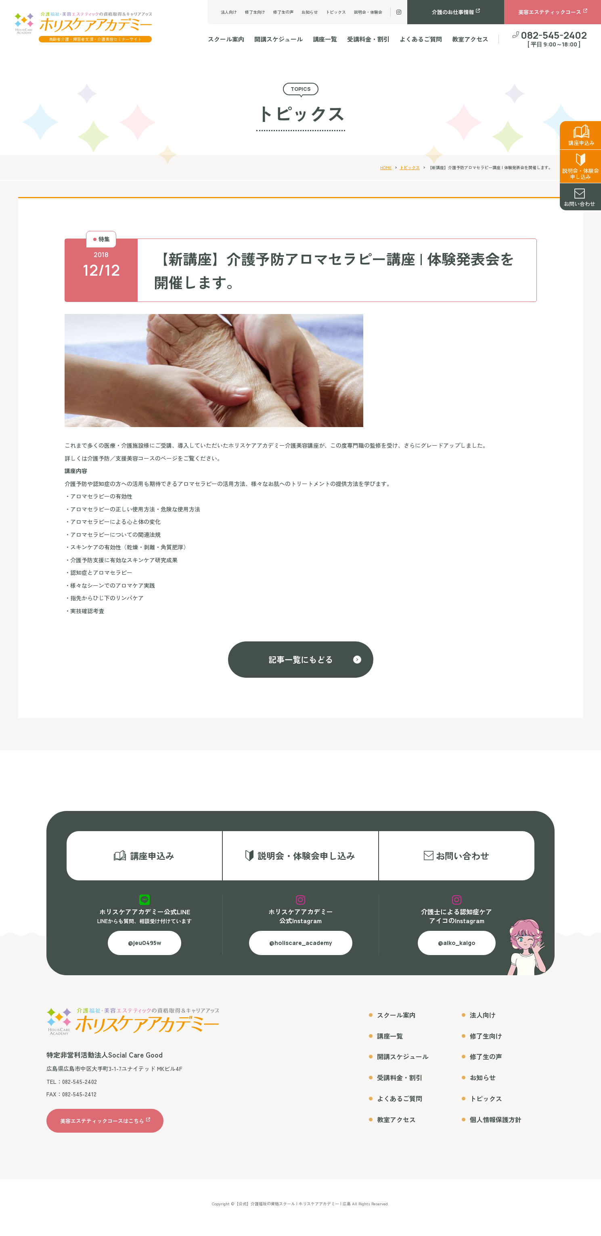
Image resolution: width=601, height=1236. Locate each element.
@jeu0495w (144, 950)
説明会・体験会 (368, 12)
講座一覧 (325, 39)
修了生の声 (283, 12)
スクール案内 (226, 39)
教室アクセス (470, 39)
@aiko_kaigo (456, 950)
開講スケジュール (278, 39)
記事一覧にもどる (300, 659)
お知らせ (310, 12)
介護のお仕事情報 (453, 12)
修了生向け (255, 12)
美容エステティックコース (549, 12)
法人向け (229, 12)
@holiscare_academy (300, 950)
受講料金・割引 (368, 39)
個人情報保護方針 (495, 1126)
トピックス (336, 12)
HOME (386, 167)
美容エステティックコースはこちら (102, 1128)
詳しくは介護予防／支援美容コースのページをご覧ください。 (144, 458)
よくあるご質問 (421, 39)
